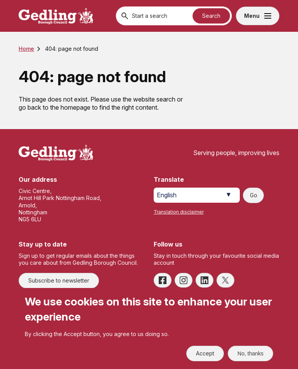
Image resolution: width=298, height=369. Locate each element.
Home (26, 48)
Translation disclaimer (179, 212)
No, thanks (250, 353)
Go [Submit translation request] (253, 195)
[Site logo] (56, 153)
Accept (205, 353)
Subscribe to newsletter (58, 280)
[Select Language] (197, 195)
